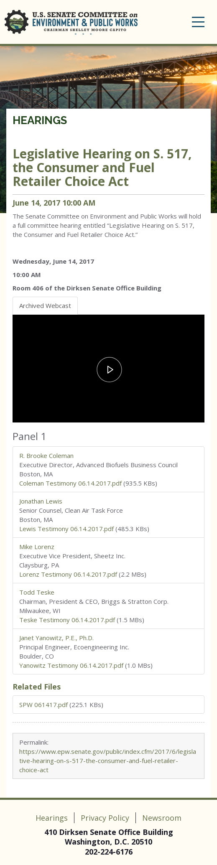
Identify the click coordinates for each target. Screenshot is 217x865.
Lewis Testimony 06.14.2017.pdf (66, 528)
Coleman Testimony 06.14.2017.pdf (70, 483)
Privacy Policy (105, 818)
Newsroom (161, 818)
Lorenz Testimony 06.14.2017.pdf (68, 574)
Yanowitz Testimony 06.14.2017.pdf (71, 665)
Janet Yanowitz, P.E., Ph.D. (56, 637)
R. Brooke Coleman (46, 455)
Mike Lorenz (36, 546)
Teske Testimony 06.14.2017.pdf (67, 620)
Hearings (40, 120)
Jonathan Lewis (40, 501)
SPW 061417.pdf (43, 704)
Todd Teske (36, 592)
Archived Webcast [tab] (45, 305)
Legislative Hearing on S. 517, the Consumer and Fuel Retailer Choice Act (102, 167)
